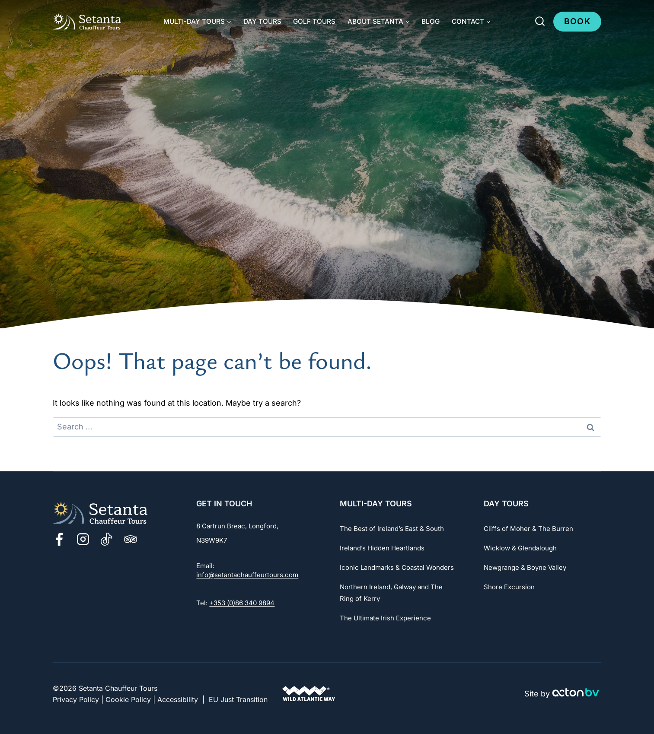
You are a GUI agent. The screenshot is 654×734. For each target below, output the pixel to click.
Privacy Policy (76, 699)
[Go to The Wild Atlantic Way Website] (309, 694)
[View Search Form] (540, 22)
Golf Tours (314, 21)
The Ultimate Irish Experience (385, 618)
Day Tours (262, 21)
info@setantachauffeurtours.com (247, 575)
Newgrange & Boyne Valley (525, 567)
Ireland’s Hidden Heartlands (382, 548)
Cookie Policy (128, 699)
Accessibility (177, 699)
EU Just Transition (238, 699)
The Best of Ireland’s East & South (392, 528)
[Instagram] (83, 539)
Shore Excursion (509, 587)
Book (577, 21)
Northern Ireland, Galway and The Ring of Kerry (391, 593)
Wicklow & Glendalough (520, 548)
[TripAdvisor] (130, 539)
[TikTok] (106, 539)
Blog (430, 21)
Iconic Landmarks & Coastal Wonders (397, 567)
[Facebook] (59, 539)
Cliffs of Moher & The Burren (528, 528)
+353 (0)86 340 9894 (241, 603)
